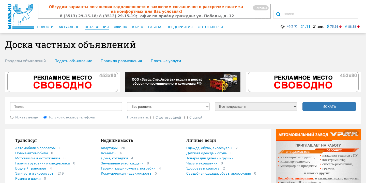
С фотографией (165, 117)
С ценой (193, 117)
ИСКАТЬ (329, 106)
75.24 (334, 26)
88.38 (352, 26)
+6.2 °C (288, 26)
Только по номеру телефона (69, 117)
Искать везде (24, 117)
